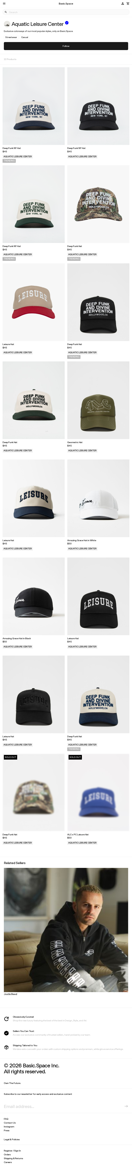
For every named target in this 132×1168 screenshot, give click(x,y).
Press (6, 1130)
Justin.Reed (10, 994)
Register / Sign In (12, 1150)
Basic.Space (66, 3)
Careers (8, 1162)
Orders (7, 1154)
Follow (66, 46)
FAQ (6, 1118)
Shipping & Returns (13, 1158)
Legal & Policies (12, 1139)
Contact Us (10, 1122)
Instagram (9, 1126)
